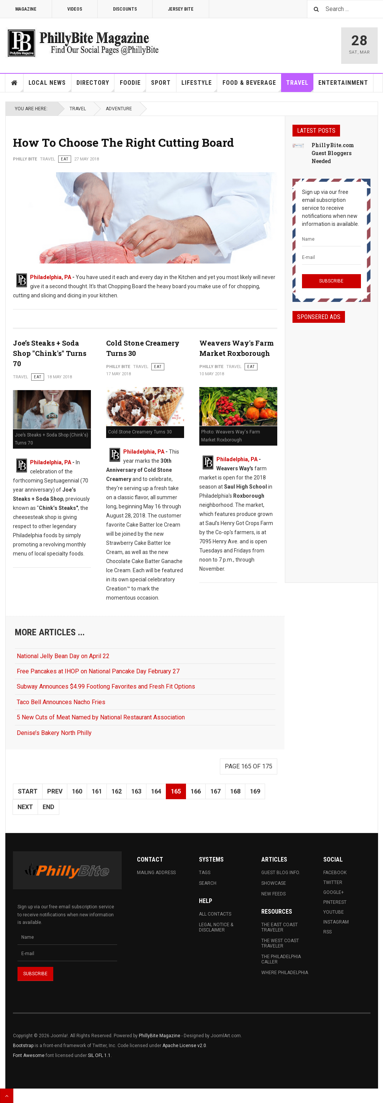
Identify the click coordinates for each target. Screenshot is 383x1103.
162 (116, 791)
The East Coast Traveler (279, 927)
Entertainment (343, 82)
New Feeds (273, 894)
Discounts (125, 9)
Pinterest (334, 902)
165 (176, 791)
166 (196, 791)
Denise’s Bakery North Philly (54, 732)
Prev (54, 791)
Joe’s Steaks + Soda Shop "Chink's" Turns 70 (49, 353)
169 (255, 791)
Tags (204, 872)
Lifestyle (199, 85)
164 (156, 791)
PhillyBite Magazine (159, 1035)
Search (207, 883)
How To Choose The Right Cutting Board (123, 142)
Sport (161, 82)
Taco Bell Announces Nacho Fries (61, 702)
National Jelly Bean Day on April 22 (63, 656)
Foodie (133, 85)
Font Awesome (28, 1055)
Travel (299, 85)
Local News (50, 85)
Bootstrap (23, 1045)
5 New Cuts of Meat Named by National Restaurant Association (101, 717)
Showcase (273, 883)
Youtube (333, 912)
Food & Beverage (251, 85)
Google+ (333, 892)
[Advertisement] (331, 446)
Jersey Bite (181, 9)
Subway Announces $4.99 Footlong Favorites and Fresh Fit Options (106, 686)
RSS (327, 932)
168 (235, 791)
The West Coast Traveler (280, 943)
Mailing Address (156, 872)
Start (28, 791)
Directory (95, 85)
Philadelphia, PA (50, 277)
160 (77, 791)
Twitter (332, 882)
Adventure (119, 108)
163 (136, 791)
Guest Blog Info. (280, 872)
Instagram (336, 922)
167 (215, 791)
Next (25, 807)
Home (14, 83)
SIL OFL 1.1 (99, 1055)
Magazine (26, 9)
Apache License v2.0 (184, 1045)
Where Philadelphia (284, 972)
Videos (74, 9)
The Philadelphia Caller (281, 959)
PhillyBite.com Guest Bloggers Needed (332, 153)
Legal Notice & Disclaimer (216, 927)
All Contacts (215, 914)
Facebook (334, 872)
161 (97, 791)
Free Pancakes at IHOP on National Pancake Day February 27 (98, 671)
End (48, 807)
